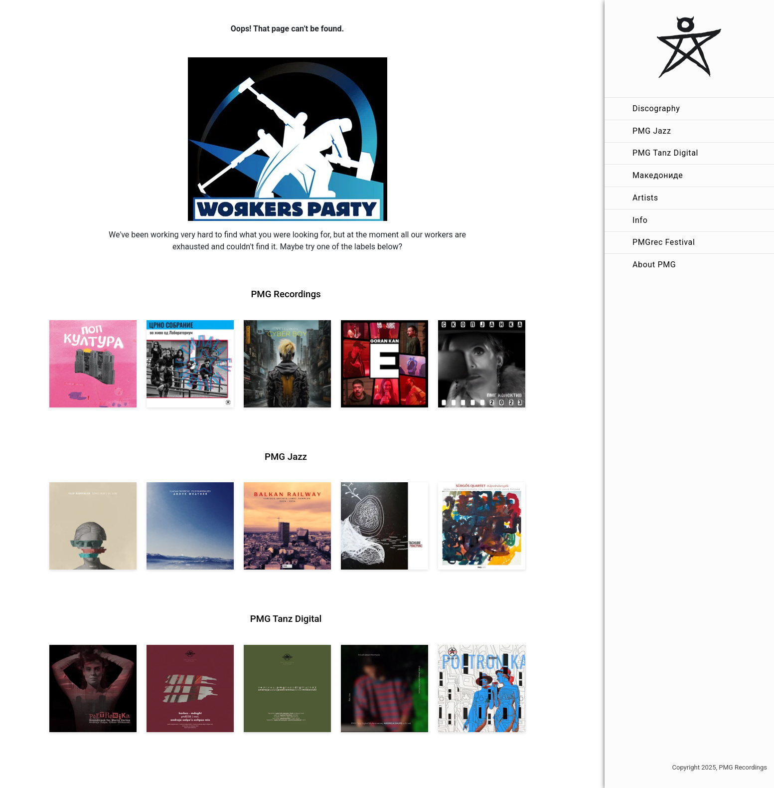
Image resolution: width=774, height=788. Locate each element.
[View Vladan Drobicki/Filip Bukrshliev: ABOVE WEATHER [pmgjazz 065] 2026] (190, 526)
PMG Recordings (285, 294)
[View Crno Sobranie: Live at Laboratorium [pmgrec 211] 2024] (190, 363)
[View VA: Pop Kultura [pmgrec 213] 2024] (93, 363)
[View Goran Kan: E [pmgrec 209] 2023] (384, 363)
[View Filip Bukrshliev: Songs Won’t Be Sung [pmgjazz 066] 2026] (93, 526)
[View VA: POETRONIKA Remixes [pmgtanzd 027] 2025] (287, 688)
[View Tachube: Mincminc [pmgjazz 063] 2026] (384, 526)
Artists (645, 197)
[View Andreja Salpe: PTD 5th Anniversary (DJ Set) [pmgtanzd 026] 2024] (384, 688)
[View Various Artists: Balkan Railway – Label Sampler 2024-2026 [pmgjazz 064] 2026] (287, 526)
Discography (656, 108)
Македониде (657, 175)
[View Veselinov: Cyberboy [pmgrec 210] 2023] (287, 363)
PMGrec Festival (663, 242)
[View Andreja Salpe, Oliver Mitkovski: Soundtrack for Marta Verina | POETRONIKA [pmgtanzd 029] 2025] (93, 688)
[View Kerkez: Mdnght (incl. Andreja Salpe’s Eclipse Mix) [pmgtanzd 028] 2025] (190, 688)
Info (639, 220)
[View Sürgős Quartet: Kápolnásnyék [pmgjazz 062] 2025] (481, 526)
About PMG (654, 264)
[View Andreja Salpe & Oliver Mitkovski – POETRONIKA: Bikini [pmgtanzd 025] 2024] (481, 688)
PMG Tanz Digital (665, 153)
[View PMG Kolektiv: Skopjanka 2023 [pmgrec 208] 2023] (481, 363)
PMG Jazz (651, 131)
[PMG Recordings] (689, 48)
